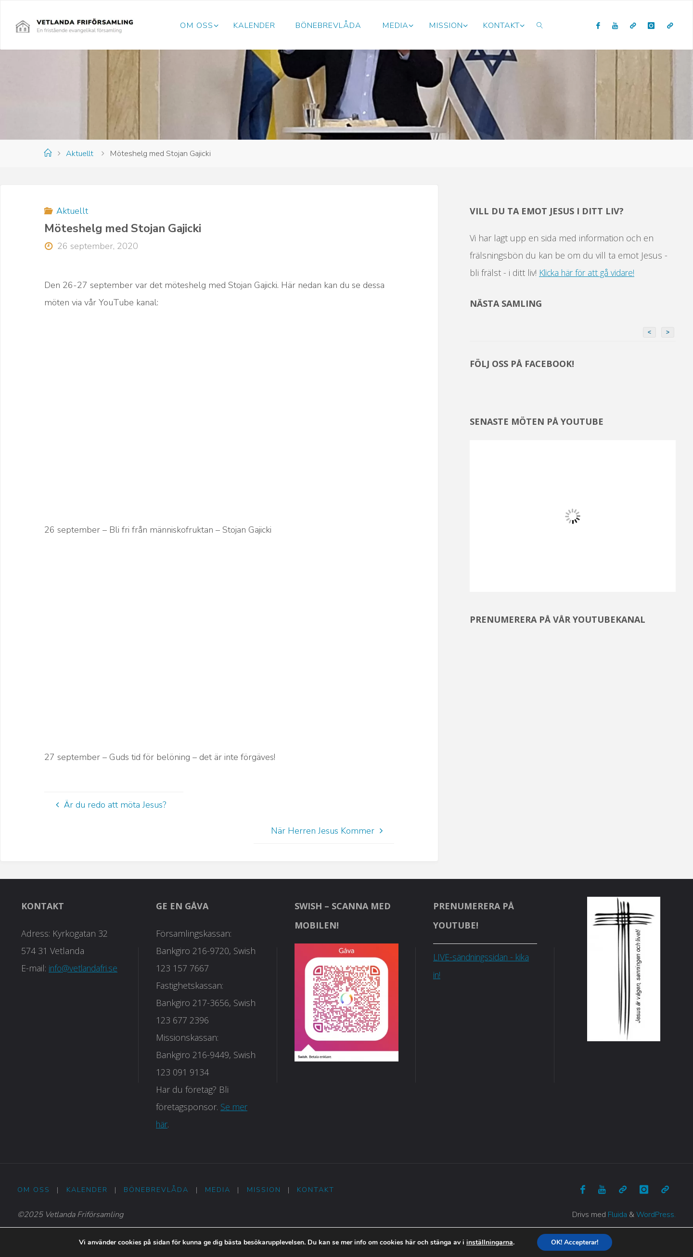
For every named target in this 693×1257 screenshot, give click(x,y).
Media (218, 1190)
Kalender (87, 1190)
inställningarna (488, 1242)
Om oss (33, 1190)
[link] (540, 25)
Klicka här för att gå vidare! (590, 272)
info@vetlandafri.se (83, 968)
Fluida (616, 1214)
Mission (264, 1190)
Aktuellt (79, 153)
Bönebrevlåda (156, 1190)
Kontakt (316, 1190)
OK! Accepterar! (575, 1241)
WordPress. (656, 1214)
